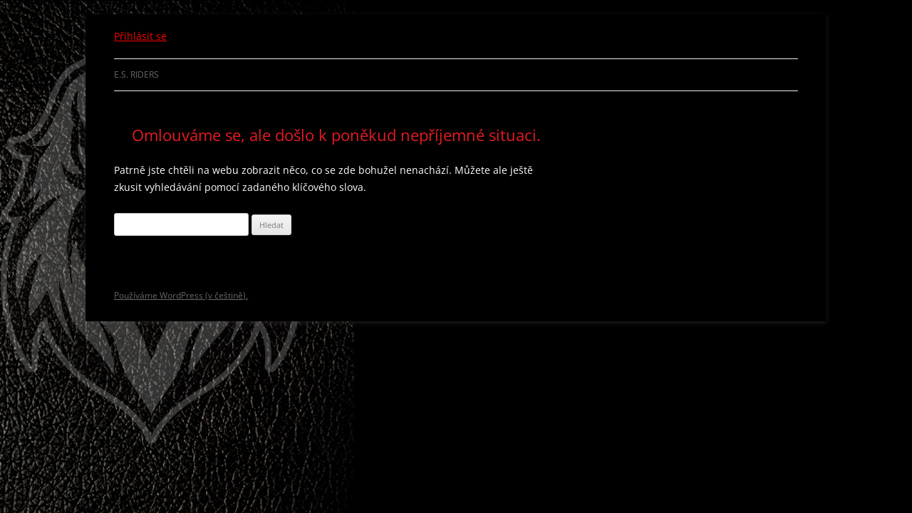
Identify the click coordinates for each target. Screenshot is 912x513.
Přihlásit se (140, 36)
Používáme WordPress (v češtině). (181, 295)
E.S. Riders (136, 74)
